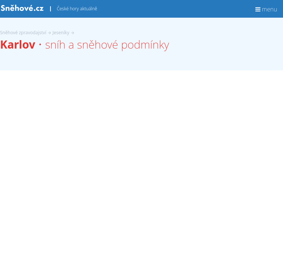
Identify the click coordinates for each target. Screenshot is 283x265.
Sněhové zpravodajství (23, 32)
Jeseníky (61, 32)
